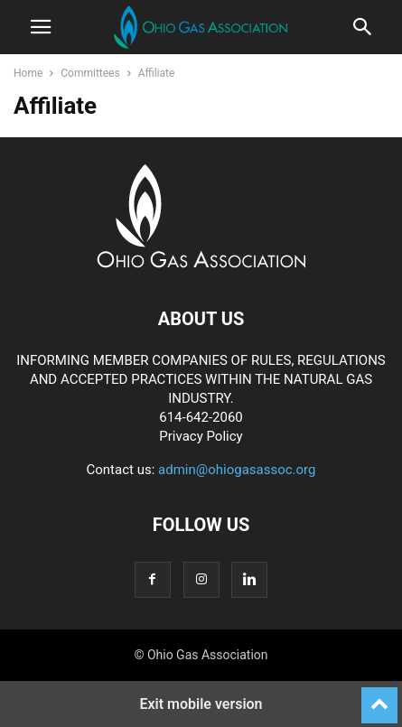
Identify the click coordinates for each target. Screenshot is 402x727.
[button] (41, 27)
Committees (90, 73)
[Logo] (201, 264)
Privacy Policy (200, 436)
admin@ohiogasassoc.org (236, 469)
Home (28, 73)
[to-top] (379, 697)
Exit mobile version (200, 704)
